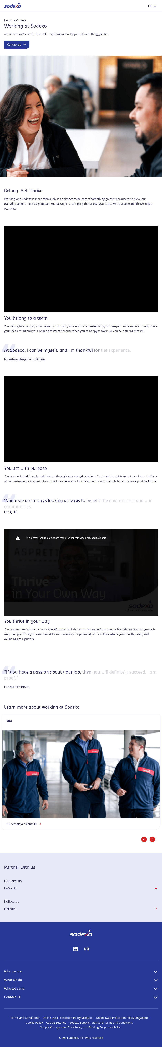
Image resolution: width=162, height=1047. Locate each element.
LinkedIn (81, 909)
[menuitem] (12, 5)
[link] (81, 772)
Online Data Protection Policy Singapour (122, 1018)
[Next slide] (152, 839)
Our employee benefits (24, 824)
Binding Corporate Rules (105, 1027)
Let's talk (81, 888)
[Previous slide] (144, 839)
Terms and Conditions (25, 1018)
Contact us (17, 44)
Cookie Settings (56, 1022)
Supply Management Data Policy (61, 1027)
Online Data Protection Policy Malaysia (68, 1018)
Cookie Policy (34, 1022)
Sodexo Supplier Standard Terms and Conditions (101, 1022)
